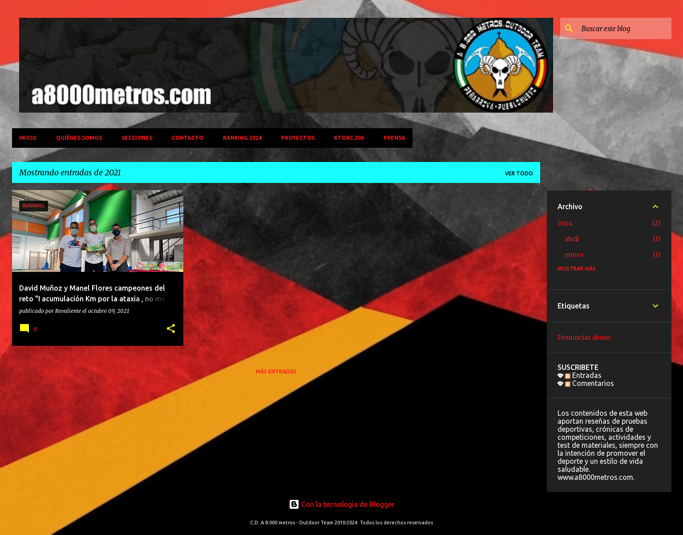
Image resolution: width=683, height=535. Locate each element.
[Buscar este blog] (624, 28)
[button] (171, 329)
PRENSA (394, 138)
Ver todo (519, 173)
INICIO (27, 138)
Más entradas (276, 371)
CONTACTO (187, 138)
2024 (565, 223)
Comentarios (589, 383)
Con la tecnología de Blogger (341, 504)
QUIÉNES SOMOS (79, 138)
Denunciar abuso (584, 337)
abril (572, 239)
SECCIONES (136, 138)
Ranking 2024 (242, 138)
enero (574, 255)
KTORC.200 (349, 138)
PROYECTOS (298, 138)
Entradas (583, 375)
